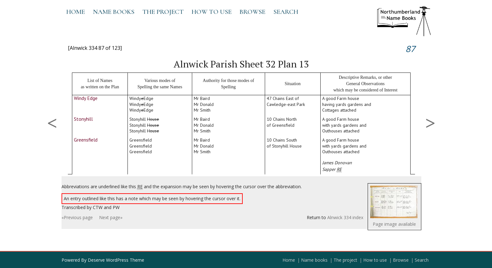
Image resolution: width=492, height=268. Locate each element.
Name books (113, 12)
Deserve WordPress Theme (116, 260)
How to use (212, 12)
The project (163, 12)
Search (285, 12)
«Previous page (77, 217)
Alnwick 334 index (345, 217)
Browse (252, 12)
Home (75, 12)
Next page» (110, 217)
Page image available (394, 224)
